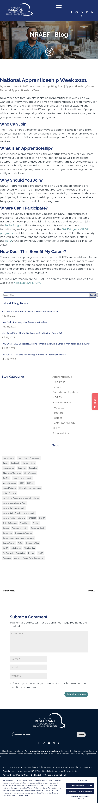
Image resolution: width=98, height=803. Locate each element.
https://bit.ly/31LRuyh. (27, 282)
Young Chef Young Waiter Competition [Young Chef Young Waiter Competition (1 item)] (29, 558)
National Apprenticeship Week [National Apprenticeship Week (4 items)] (14, 503)
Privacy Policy (9, 775)
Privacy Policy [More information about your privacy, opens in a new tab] (24, 795)
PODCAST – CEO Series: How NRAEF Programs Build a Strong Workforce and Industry (46, 344)
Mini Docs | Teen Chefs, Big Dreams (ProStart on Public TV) (32, 333)
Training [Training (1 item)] (31, 553)
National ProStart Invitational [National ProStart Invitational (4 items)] (14, 518)
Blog (61, 34)
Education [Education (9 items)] (33, 468)
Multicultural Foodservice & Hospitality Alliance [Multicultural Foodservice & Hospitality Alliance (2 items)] (21, 498)
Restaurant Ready (63, 423)
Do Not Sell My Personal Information (48, 775)
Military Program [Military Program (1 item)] (9, 493)
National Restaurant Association (45, 751)
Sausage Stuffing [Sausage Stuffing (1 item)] (32, 543)
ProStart (57, 412)
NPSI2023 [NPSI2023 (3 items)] (32, 518)
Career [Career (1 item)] (5, 463)
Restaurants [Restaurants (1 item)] (7, 533)
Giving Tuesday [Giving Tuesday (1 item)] (30, 473)
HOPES (57, 397)
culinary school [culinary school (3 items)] (8, 468)
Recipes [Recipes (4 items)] (6, 528)
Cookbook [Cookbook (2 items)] (15, 463)
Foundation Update (65, 392)
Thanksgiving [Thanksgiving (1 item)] (29, 548)
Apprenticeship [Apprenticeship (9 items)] (8, 458)
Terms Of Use (23, 775)
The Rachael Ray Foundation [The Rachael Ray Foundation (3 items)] (14, 553)
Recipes (57, 417)
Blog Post (57, 86)
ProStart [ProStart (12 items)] (36, 523)
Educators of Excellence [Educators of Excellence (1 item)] (12, 473)
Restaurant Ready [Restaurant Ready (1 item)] (38, 528)
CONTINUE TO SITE (80, 780)
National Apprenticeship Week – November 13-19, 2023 (30, 311)
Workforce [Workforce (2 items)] (7, 558)
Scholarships (60, 433)
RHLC (56, 428)
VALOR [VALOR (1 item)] (40, 553)
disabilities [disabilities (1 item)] (22, 468)
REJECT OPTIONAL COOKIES (80, 791)
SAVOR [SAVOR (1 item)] (5, 548)
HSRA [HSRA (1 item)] (22, 483)
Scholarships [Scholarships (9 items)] (16, 548)
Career (90, 86)
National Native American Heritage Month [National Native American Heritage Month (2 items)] (19, 513)
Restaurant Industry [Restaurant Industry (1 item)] (19, 528)
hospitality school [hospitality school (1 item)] (9, 483)
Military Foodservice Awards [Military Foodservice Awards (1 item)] (30, 488)
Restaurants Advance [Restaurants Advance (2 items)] (23, 533)
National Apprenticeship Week (19, 90)
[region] (48, 790)
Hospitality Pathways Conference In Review (24, 322)
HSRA (8, 240)
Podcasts (58, 407)
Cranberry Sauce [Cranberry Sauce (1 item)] (28, 463)
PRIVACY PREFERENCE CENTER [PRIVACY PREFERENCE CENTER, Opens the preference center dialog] (80, 797)
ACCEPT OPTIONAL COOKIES (80, 785)
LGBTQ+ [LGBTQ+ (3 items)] (30, 483)
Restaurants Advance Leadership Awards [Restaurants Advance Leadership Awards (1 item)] (18, 538)
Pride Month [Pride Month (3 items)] (24, 523)
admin (8, 86)
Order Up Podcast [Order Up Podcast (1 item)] (10, 523)
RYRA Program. (15, 225)
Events (56, 387)
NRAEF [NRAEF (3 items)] (42, 518)
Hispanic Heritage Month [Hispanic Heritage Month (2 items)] (22, 478)
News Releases (61, 402)
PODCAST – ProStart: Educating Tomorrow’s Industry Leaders (34, 354)
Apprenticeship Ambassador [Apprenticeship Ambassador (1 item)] (29, 458)
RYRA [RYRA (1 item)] (20, 543)
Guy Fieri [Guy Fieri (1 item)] (6, 478)
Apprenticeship (40, 86)
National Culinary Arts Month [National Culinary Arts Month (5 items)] (14, 508)
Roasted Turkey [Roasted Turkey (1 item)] (9, 543)
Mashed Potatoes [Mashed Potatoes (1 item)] (9, 488)
